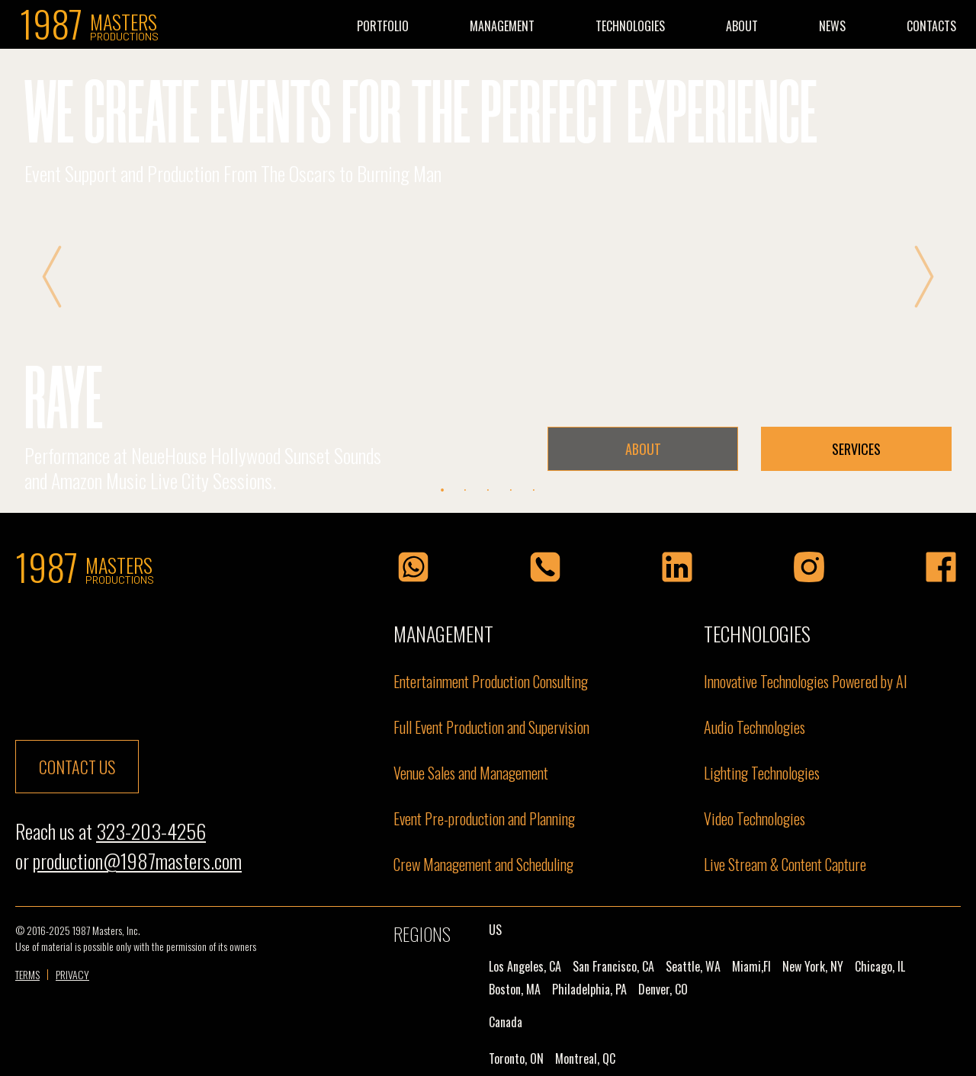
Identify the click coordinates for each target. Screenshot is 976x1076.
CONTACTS (931, 26)
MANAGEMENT (502, 26)
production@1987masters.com (137, 861)
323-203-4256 (151, 831)
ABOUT (742, 26)
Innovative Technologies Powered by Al (805, 681)
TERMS (27, 974)
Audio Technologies (754, 727)
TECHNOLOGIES (630, 26)
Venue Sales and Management (470, 772)
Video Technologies (754, 818)
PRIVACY (72, 974)
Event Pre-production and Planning (484, 818)
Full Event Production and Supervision (491, 727)
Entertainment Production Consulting (490, 681)
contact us (77, 766)
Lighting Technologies (762, 772)
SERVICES (856, 449)
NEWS (832, 26)
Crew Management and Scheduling (483, 864)
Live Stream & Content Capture (785, 864)
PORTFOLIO (383, 26)
